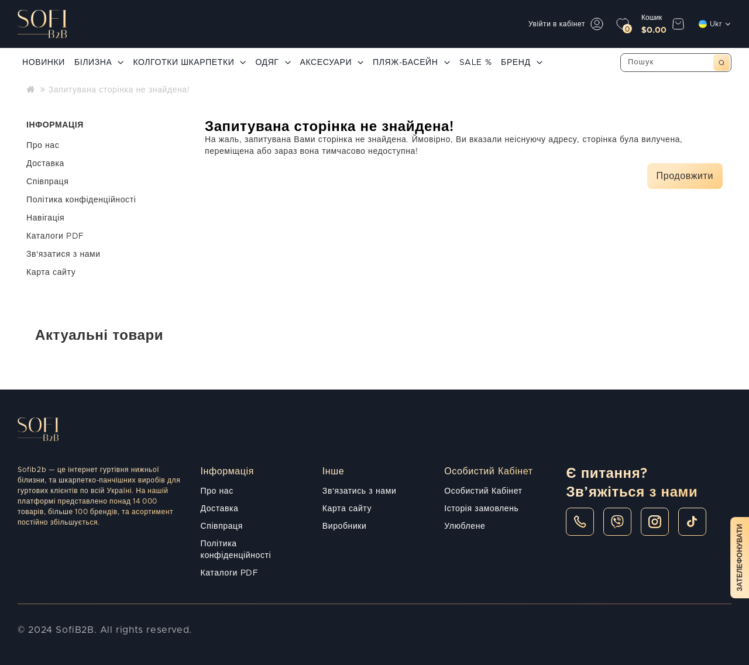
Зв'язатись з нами (359, 491)
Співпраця (47, 182)
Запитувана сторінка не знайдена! (119, 90)
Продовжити (685, 176)
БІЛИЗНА (98, 62)
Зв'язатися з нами (63, 254)
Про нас (42, 146)
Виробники (344, 526)
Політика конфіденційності (81, 200)
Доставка (45, 164)
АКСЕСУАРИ (332, 62)
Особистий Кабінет (483, 491)
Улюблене (464, 526)
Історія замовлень (481, 509)
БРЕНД (521, 62)
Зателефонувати (739, 557)
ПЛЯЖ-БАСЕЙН (411, 62)
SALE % (475, 62)
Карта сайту (50, 272)
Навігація (45, 218)
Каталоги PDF (55, 236)
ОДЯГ (272, 62)
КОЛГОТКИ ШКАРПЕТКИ (189, 62)
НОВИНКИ (43, 62)
